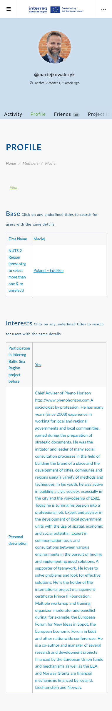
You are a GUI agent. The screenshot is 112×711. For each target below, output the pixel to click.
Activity (13, 114)
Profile (38, 114)
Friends (67, 114)
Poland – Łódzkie (48, 270)
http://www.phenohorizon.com (62, 399)
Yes (38, 364)
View (13, 187)
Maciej (39, 238)
